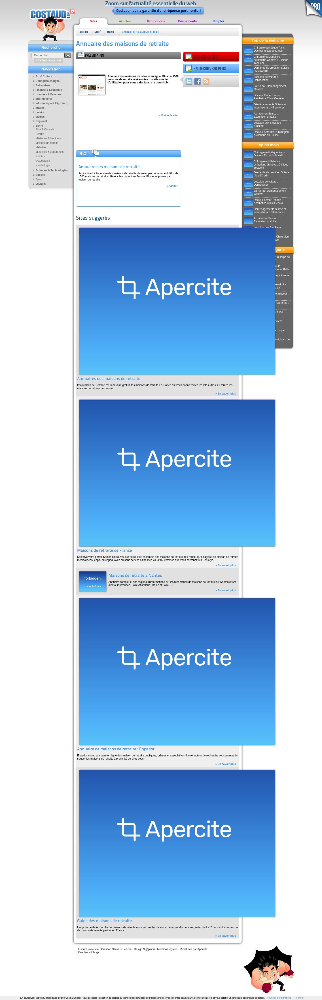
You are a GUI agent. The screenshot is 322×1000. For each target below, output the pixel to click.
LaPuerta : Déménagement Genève (265, 88)
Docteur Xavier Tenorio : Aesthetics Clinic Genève (264, 97)
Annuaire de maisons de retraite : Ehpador (116, 749)
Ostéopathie (43, 160)
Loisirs (40, 112)
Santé (98, 32)
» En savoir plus (225, 393)
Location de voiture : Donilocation (261, 78)
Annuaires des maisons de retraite (108, 379)
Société (40, 174)
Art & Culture (44, 76)
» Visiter (172, 186)
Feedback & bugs (88, 952)
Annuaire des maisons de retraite (141, 32)
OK (68, 55)
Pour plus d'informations (279, 998)
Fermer (299, 998)
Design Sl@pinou (144, 949)
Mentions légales (167, 949)
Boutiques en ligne (47, 81)
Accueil (84, 32)
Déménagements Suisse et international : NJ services (265, 106)
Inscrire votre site (88, 949)
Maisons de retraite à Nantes (135, 576)
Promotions (156, 21)
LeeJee (127, 949)
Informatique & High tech (52, 103)
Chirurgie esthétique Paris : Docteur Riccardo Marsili (265, 49)
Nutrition (41, 156)
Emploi (218, 21)
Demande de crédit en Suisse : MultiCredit (266, 69)
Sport (39, 179)
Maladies (41, 147)
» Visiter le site (168, 115)
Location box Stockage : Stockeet (263, 124)
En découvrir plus (205, 68)
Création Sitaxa (110, 949)
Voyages (41, 183)
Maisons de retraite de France (104, 551)
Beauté (40, 134)
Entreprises (43, 85)
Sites (93, 21)
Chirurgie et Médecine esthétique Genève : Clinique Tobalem (266, 60)
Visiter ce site (202, 57)
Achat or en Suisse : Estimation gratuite (261, 115)
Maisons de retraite (111, 33)
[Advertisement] (128, 65)
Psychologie (43, 165)
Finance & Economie (49, 89)
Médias (40, 116)
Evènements (187, 21)
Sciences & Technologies (52, 170)
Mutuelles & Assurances (50, 151)
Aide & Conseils (45, 129)
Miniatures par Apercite (193, 949)
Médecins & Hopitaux (48, 138)
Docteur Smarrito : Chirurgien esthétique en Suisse (266, 133)
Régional (41, 121)
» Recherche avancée (48, 60)
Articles (125, 21)
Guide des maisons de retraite (104, 921)
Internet (40, 107)
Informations (44, 98)
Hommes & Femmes (48, 94)
